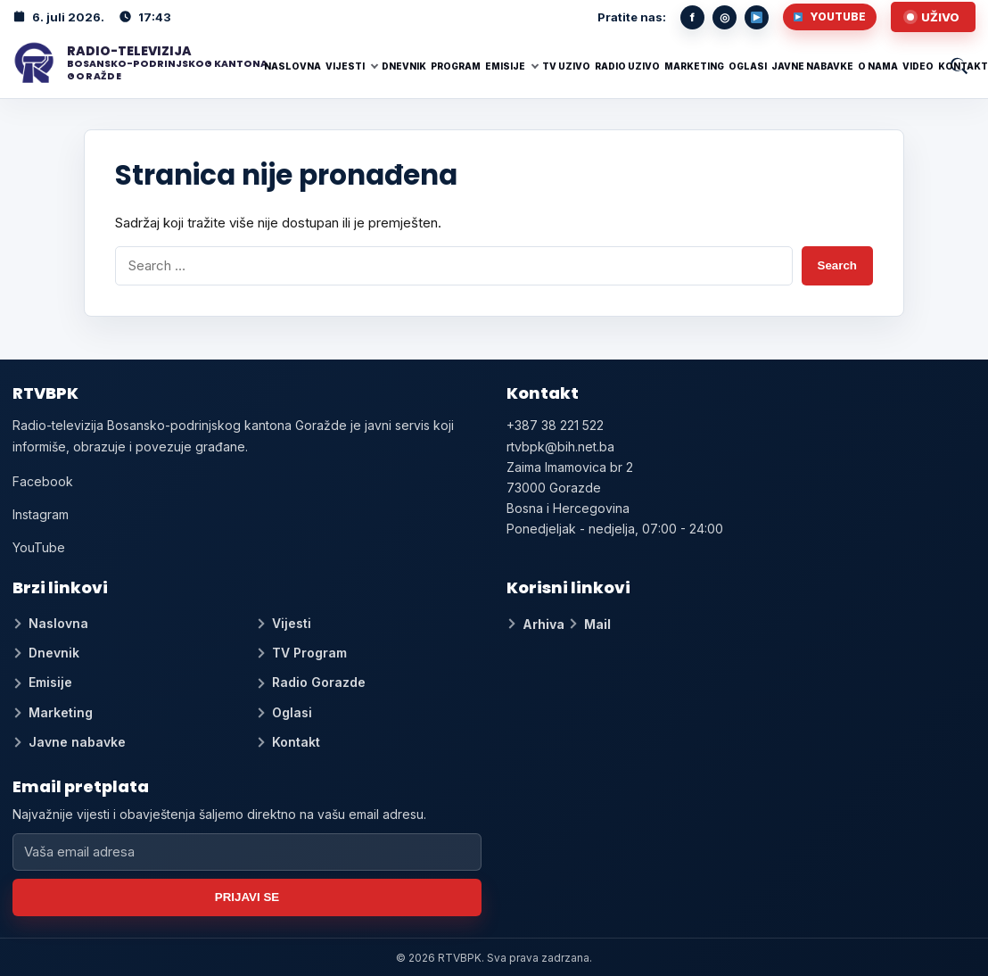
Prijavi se (247, 897)
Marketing (694, 66)
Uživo (940, 17)
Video (918, 66)
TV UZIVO (566, 66)
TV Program (309, 652)
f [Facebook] (692, 17)
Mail (597, 624)
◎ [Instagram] (724, 17)
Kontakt (963, 66)
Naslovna (292, 66)
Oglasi (748, 66)
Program (456, 66)
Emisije (505, 66)
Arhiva (543, 624)
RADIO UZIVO (627, 66)
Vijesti (345, 66)
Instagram (40, 514)
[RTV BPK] (132, 63)
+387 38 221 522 (555, 425)
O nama (878, 66)
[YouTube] (757, 17)
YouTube (830, 16)
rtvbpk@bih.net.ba (560, 446)
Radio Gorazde (319, 682)
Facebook (42, 481)
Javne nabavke (812, 66)
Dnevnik (404, 66)
